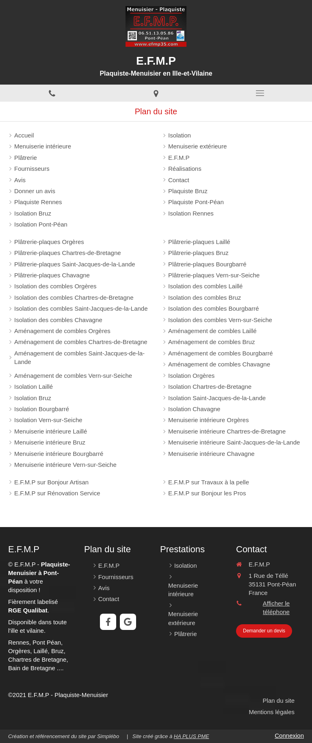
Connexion (289, 735)
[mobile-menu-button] (260, 93)
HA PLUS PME (191, 736)
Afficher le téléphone (276, 607)
